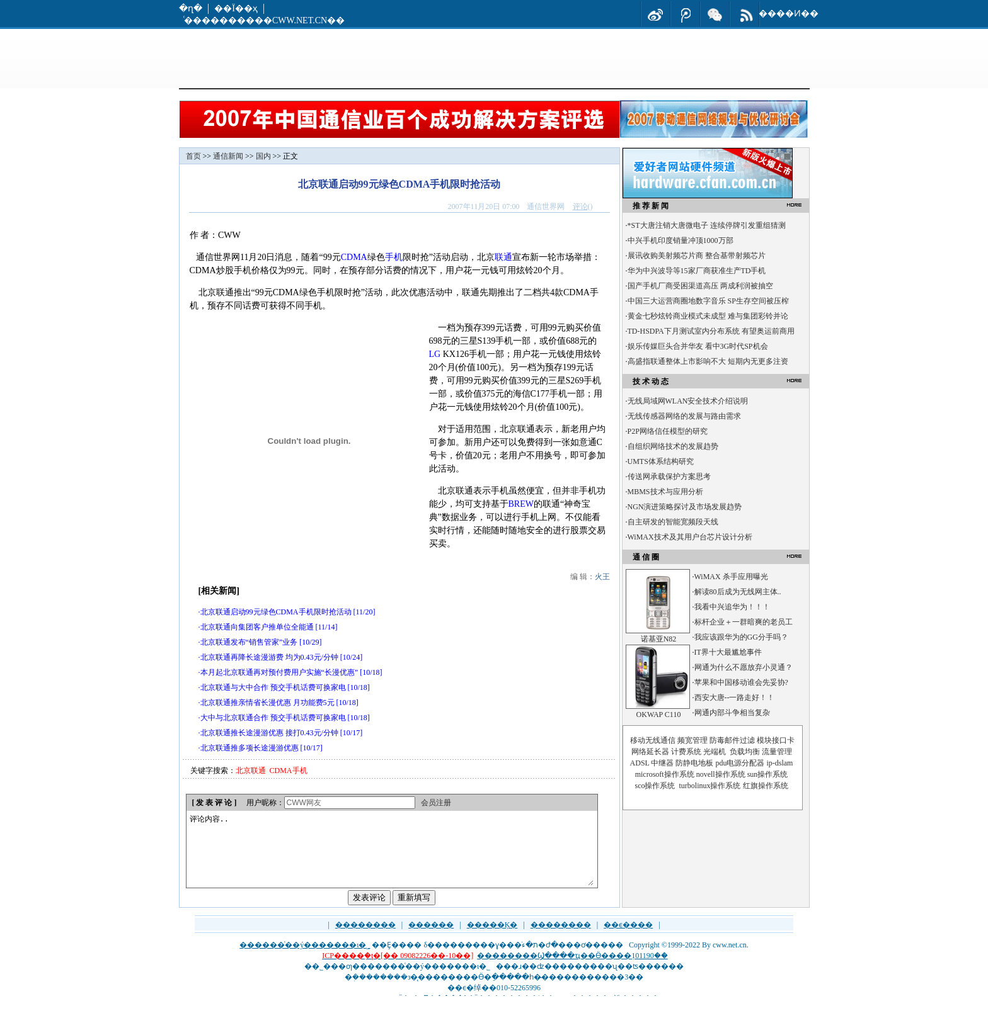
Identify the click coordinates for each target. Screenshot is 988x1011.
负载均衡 (745, 751)
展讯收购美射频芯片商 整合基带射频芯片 (697, 255)
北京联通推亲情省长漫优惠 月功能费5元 (267, 702)
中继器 (662, 763)
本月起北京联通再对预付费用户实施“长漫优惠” (279, 672)
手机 (394, 257)
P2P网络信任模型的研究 (668, 431)
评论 (580, 206)
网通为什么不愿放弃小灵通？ (743, 667)
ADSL (640, 763)
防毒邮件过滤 (732, 740)
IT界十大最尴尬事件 (728, 652)
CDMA (354, 257)
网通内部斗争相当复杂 (732, 712)
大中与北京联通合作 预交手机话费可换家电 (273, 717)
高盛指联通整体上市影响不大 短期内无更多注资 (708, 361)
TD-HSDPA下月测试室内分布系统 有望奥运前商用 (711, 331)
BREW (521, 504)
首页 (193, 156)
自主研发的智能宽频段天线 (673, 521)
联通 (503, 257)
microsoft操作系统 (664, 774)
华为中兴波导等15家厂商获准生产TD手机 (697, 270)
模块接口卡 (776, 740)
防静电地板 (694, 763)
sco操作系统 (655, 785)
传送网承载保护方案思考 (669, 476)
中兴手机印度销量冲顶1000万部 (680, 240)
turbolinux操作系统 (710, 785)
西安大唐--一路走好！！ (734, 697)
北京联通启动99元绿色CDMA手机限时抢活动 (276, 611)
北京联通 (251, 770)
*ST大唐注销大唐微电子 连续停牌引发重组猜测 (707, 225)
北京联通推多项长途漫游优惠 (249, 747)
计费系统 (686, 751)
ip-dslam (779, 763)
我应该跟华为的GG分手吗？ (741, 637)
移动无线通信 (652, 740)
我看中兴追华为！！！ (732, 606)
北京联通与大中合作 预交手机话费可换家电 (273, 687)
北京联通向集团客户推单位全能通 (257, 627)
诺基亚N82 (659, 639)
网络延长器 (650, 751)
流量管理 (777, 751)
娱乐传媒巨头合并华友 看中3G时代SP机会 (698, 346)
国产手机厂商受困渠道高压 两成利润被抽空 (700, 285)
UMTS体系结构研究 (661, 461)
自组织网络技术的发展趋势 (673, 446)
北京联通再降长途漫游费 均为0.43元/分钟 (269, 657)
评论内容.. (391, 857)
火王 (602, 576)
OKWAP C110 (658, 714)
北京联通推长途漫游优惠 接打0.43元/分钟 (269, 732)
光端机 (714, 751)
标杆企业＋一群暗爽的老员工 (743, 622)
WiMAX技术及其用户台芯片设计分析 (690, 537)
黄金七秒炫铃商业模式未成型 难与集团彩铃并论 (708, 316)
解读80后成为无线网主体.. (737, 591)
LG (435, 354)
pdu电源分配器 (739, 763)
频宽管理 (692, 740)
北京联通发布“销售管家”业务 (249, 642)
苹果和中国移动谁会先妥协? (741, 682)
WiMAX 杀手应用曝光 (731, 576)
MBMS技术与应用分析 (665, 491)
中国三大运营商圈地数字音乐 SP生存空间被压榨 (708, 301)
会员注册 (436, 802)
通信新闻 (228, 156)
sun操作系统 (767, 774)
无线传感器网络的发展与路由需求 (684, 416)
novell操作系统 (720, 774)
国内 (263, 156)
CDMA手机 (288, 770)
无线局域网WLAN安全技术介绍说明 (688, 401)
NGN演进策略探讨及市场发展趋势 (685, 506)
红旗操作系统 (765, 785)
